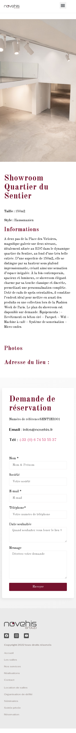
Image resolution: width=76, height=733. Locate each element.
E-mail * (15, 491)
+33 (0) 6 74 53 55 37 (37, 440)
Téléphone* (17, 508)
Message (15, 548)
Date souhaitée (20, 524)
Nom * (13, 458)
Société (14, 475)
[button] (63, 5)
